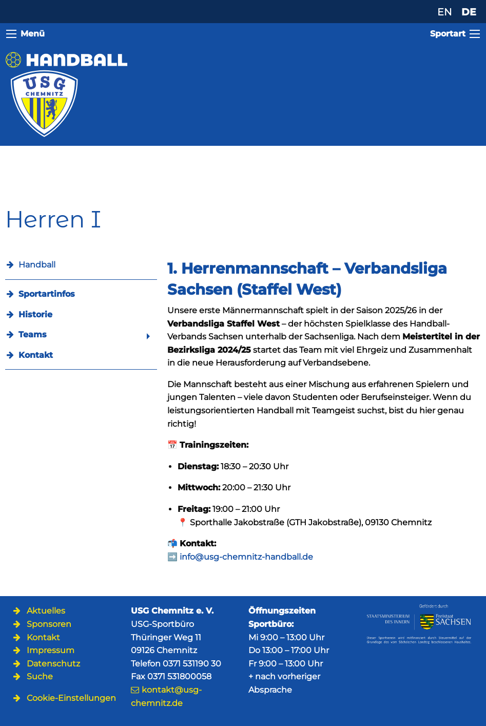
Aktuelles (46, 611)
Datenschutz (53, 663)
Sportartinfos (46, 294)
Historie (35, 314)
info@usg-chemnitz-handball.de (246, 557)
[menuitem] (81, 294)
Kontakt (35, 355)
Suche (40, 676)
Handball (36, 265)
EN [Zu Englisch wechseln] (444, 12)
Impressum (50, 650)
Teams (32, 334)
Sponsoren (49, 624)
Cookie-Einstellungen (71, 698)
